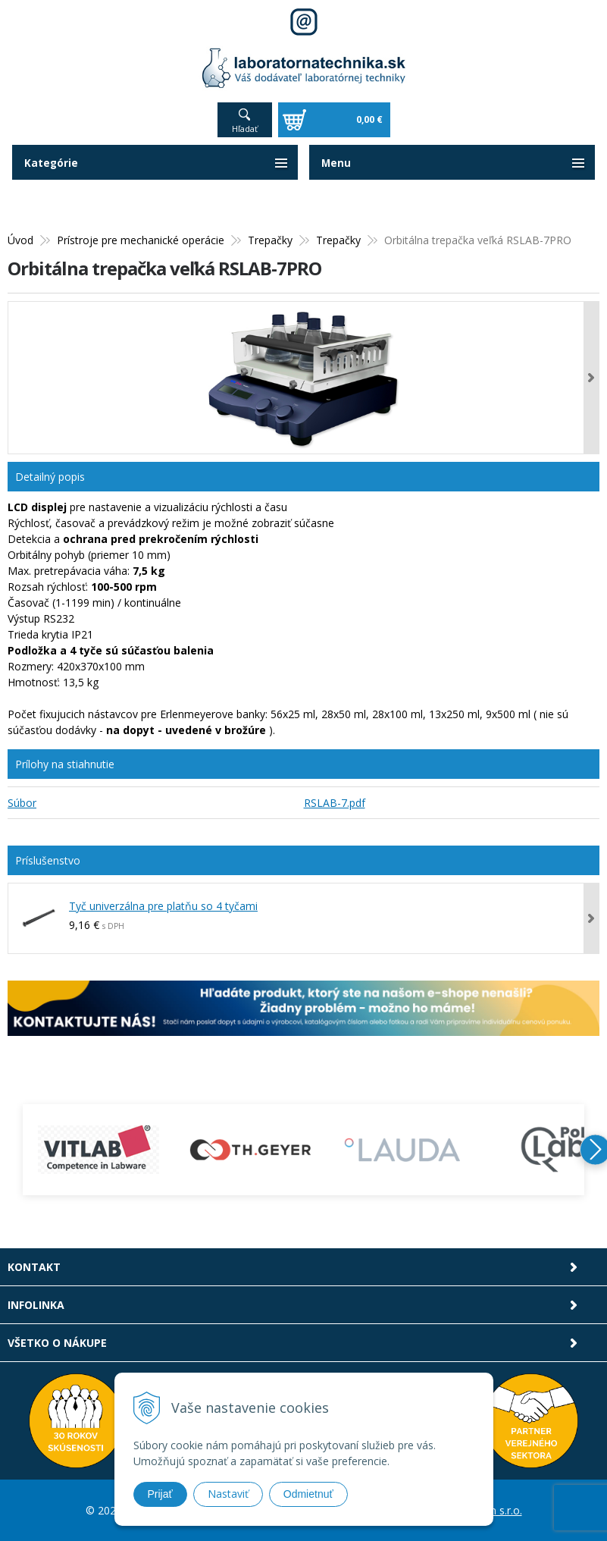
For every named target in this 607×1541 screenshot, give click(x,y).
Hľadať (245, 128)
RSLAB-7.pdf (334, 803)
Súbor (22, 803)
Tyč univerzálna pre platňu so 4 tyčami (163, 906)
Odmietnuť (308, 1494)
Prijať (160, 1494)
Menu (336, 162)
